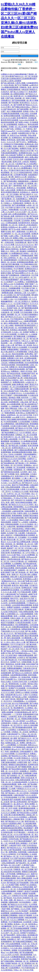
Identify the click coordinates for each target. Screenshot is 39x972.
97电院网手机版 (8, 310)
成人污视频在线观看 (14, 111)
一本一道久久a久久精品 (28, 461)
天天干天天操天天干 (18, 644)
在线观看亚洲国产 (10, 570)
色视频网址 (25, 596)
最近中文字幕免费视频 (20, 485)
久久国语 (23, 684)
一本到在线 (17, 893)
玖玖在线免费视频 (25, 950)
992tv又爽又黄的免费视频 (10, 778)
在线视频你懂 (14, 402)
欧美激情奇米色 (24, 223)
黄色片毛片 (14, 598)
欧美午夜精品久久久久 (29, 710)
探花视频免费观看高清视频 (22, 452)
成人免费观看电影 (8, 424)
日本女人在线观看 (15, 454)
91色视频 (7, 732)
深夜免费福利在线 (22, 424)
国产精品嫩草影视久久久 (10, 826)
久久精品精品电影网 (19, 782)
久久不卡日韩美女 (26, 856)
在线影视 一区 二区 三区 (27, 570)
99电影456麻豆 (30, 529)
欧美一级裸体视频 (22, 474)
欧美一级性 (10, 502)
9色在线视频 (21, 188)
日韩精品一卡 (20, 129)
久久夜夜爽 (29, 183)
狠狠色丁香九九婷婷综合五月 (12, 647)
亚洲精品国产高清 (28, 373)
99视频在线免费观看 (16, 362)
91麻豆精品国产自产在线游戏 (16, 594)
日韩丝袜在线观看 (12, 524)
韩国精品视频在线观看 (29, 719)
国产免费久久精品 (22, 122)
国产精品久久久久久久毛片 (18, 904)
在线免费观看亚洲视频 (18, 675)
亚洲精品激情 (18, 203)
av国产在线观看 (29, 343)
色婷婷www (22, 124)
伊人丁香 (4, 852)
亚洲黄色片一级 (20, 810)
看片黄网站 (16, 478)
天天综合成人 (19, 666)
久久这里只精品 (11, 655)
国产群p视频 (32, 784)
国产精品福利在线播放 (28, 931)
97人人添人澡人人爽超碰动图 (21, 286)
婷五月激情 (18, 310)
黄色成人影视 (14, 671)
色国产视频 (6, 909)
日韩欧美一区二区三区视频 (23, 869)
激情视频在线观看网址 (24, 526)
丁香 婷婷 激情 (25, 236)
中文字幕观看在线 (15, 922)
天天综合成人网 (11, 767)
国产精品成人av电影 (19, 697)
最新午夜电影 (6, 697)
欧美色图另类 (22, 118)
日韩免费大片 (6, 100)
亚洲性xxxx (19, 692)
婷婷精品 (33, 463)
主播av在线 (25, 443)
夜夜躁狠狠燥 (17, 515)
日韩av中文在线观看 (13, 443)
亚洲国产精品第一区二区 (14, 963)
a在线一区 (34, 365)
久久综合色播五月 (22, 754)
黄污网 (11, 177)
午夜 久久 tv (26, 341)
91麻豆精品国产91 (14, 734)
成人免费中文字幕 (27, 620)
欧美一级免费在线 (12, 751)
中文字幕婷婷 (19, 269)
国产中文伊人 (21, 142)
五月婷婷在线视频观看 (17, 603)
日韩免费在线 (15, 629)
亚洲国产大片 (15, 662)
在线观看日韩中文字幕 (26, 133)
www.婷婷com (31, 721)
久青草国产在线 (28, 865)
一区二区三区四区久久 (22, 301)
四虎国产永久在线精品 (28, 885)
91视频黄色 (26, 376)
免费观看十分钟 (13, 358)
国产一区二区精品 (28, 926)
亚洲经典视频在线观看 (27, 808)
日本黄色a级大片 (27, 583)
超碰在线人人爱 (20, 293)
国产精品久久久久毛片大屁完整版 (13, 459)
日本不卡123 (8, 841)
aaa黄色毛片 (33, 85)
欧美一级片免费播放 (30, 861)
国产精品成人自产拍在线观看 (18, 882)
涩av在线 (19, 306)
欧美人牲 (8, 238)
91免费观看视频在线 (18, 957)
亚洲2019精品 (21, 935)
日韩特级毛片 (25, 349)
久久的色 (4, 603)
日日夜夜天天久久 (15, 393)
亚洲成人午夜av (29, 111)
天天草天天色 (10, 201)
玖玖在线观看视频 (31, 362)
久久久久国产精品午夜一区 (24, 834)
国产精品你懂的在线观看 (18, 769)
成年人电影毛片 (7, 535)
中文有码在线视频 (10, 421)
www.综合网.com (15, 483)
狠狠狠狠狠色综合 (8, 690)
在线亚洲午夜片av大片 (13, 695)
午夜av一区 (18, 970)
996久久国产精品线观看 (13, 850)
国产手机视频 (14, 103)
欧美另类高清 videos (22, 266)
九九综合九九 (33, 782)
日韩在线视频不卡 (26, 751)
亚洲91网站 (29, 354)
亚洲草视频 (22, 852)
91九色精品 (33, 695)
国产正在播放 (6, 636)
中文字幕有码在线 (28, 968)
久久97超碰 (28, 400)
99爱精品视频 (31, 470)
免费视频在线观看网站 (10, 509)
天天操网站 (22, 537)
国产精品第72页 (11, 660)
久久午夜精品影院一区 (23, 299)
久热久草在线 (9, 85)
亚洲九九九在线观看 (19, 347)
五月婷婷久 (27, 686)
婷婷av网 (13, 577)
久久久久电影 (26, 909)
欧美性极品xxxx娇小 (30, 579)
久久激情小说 (23, 334)
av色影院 (24, 522)
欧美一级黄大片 (13, 574)
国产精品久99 (27, 483)
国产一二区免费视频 (8, 745)
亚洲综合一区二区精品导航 (20, 677)
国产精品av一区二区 (11, 856)
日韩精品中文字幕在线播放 (14, 144)
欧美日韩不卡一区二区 (12, 437)
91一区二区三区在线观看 (21, 234)
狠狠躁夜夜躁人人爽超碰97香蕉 (13, 819)
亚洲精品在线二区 (12, 743)
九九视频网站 (17, 563)
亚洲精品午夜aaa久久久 (12, 749)
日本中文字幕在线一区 (18, 561)
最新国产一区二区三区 (15, 548)
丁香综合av (18, 786)
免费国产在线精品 (14, 607)
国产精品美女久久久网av (18, 756)
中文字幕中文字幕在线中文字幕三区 (24, 411)
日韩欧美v (23, 87)
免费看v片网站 (18, 238)
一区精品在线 (9, 242)
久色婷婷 (13, 550)
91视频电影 (28, 310)
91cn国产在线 (9, 129)
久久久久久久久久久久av (24, 245)
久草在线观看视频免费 (15, 157)
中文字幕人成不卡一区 (22, 806)
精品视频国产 (29, 828)
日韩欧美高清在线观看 (16, 369)
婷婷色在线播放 (27, 229)
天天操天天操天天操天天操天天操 (21, 170)
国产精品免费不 (10, 935)
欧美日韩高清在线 (8, 456)
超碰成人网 (30, 815)
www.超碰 (15, 417)
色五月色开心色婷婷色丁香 (23, 898)
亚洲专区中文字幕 (22, 216)
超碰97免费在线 (18, 384)
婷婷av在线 (25, 867)
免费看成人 (15, 371)
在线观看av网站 (31, 826)
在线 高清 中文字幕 (27, 598)
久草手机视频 (10, 874)
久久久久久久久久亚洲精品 (24, 218)
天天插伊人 (5, 948)
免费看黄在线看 (8, 293)
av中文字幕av (31, 553)
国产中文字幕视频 (21, 85)
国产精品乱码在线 (14, 373)
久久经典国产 (9, 282)
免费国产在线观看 (29, 893)
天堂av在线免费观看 (8, 566)
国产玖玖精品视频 (24, 295)
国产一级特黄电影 (15, 186)
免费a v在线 (22, 784)
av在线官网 (27, 786)
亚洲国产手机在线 (15, 906)
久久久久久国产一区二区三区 (26, 212)
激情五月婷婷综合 (12, 249)
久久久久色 (11, 142)
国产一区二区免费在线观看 (27, 939)
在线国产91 (16, 522)
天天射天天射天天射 (19, 681)
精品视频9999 (19, 708)
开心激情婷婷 (6, 234)
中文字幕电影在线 (19, 747)
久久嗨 (33, 376)
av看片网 (15, 461)
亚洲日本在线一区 (10, 328)
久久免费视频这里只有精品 (19, 253)
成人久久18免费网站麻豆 (23, 168)
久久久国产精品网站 (11, 148)
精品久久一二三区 (24, 900)
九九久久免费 (9, 245)
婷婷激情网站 (19, 507)
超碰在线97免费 (18, 636)
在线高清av (32, 177)
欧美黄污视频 (20, 664)
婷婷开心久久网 (21, 177)
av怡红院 (25, 162)
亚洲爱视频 (27, 773)
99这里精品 (5, 179)
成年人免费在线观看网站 (17, 214)
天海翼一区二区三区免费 (18, 127)
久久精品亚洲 (33, 498)
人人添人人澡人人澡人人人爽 (15, 642)
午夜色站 (29, 129)
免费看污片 (13, 367)
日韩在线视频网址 (30, 454)
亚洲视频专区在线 (25, 153)
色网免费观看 (14, 210)
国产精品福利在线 (30, 563)
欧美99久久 (11, 188)
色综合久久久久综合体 (12, 588)
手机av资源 (32, 135)
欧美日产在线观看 (31, 891)
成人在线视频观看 (10, 124)
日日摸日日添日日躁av (26, 260)
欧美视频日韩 (33, 935)
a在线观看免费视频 (11, 297)
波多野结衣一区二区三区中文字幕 (19, 415)
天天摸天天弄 (30, 380)
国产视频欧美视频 (25, 767)
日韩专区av (5, 677)
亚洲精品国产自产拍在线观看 (12, 400)
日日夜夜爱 (27, 922)
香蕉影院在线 (14, 684)
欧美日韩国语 (15, 867)
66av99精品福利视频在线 (13, 946)
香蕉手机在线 (30, 821)
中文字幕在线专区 (17, 319)
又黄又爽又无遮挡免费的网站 (15, 815)
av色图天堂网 (22, 762)
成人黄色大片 (19, 804)
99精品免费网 (30, 511)
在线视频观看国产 (31, 159)
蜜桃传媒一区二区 (22, 961)
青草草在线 (11, 140)
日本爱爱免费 (31, 601)
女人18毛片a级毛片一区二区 (25, 277)
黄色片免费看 (30, 804)
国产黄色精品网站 (10, 181)
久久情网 (12, 789)
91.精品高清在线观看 (25, 577)
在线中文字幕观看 (25, 915)
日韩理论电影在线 (14, 559)
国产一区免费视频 (15, 861)
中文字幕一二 (24, 439)
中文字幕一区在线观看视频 (15, 740)
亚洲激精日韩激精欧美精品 (11, 360)
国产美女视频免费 (26, 952)
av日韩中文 (21, 657)
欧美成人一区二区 (21, 924)
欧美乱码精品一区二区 (20, 338)
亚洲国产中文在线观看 (17, 688)
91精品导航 (11, 526)
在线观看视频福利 (10, 260)
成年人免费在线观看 (11, 323)
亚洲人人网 (14, 251)
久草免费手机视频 (20, 175)
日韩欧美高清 (25, 275)
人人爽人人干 (6, 896)
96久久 (22, 649)
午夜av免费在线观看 (26, 612)
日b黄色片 (30, 459)
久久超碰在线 (17, 579)
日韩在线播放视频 (20, 395)
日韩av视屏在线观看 (13, 487)
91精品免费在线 (31, 775)
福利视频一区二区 (14, 314)
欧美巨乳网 (34, 196)
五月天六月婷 (18, 159)
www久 (3, 719)
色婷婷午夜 (6, 500)
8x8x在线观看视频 (31, 238)
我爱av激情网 (7, 893)
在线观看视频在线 (30, 647)
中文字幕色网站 (23, 854)
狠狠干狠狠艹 (30, 284)
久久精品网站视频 (29, 823)
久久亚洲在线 (31, 701)
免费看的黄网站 (13, 349)
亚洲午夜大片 (19, 96)
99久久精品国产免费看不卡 (15, 155)
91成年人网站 (14, 236)
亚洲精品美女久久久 (9, 581)
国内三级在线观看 (14, 638)
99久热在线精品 (25, 902)
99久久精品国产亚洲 (11, 391)
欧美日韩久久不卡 (22, 476)
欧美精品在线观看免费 (20, 531)
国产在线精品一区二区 (15, 775)
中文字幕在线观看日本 (26, 660)
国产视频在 (15, 909)
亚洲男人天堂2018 (17, 179)
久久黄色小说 (31, 231)
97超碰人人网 (17, 723)
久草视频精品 (31, 336)
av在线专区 (13, 716)
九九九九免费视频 (28, 555)
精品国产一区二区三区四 (10, 649)
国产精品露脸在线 (8, 463)
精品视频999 (15, 441)
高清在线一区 (10, 544)
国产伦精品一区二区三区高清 (12, 465)
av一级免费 (13, 133)
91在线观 (33, 913)
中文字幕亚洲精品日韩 (28, 264)
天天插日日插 (27, 965)
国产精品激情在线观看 (15, 917)
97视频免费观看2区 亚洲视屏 (24, 535)
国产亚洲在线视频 (19, 100)
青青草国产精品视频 (28, 959)
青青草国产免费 (22, 699)
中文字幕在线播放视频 (15, 518)
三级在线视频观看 (26, 614)
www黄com (5, 867)
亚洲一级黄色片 (19, 146)
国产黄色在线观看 (23, 201)
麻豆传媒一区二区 (14, 719)
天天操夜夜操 (19, 284)
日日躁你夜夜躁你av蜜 (22, 712)
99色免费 (12, 843)
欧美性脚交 (29, 830)
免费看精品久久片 (23, 874)
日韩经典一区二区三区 (17, 601)
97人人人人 (29, 920)
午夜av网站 (24, 391)
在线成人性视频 (29, 723)
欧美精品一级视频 (10, 950)
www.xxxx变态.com (8, 955)
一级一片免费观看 (15, 343)
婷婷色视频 (32, 675)
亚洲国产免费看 (29, 332)
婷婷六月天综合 (27, 371)
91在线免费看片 (15, 968)
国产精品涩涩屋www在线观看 (26, 633)
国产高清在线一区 (22, 572)
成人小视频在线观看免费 (19, 389)
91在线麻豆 (25, 607)
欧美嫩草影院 (7, 926)
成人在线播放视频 (14, 404)
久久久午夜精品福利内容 (23, 172)
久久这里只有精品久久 (22, 758)
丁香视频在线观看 (26, 255)
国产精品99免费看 (8, 568)
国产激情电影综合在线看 (10, 472)
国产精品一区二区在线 (23, 345)
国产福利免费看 (23, 109)
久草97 (25, 695)
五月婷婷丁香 (12, 533)
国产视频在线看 (20, 336)
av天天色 (7, 411)
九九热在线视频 (24, 421)
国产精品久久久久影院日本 (22, 673)
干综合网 (17, 220)
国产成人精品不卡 (26, 194)
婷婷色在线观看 (21, 568)
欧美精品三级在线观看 (18, 330)
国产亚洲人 (14, 546)
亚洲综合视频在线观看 (12, 116)
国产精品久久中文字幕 (23, 428)
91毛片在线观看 (11, 334)
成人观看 (13, 738)
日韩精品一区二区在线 (19, 732)
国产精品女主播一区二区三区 (15, 539)
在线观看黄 (14, 255)
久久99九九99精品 (23, 131)
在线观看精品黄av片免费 (19, 913)
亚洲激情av (28, 465)
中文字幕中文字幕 (28, 288)
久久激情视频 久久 (12, 614)
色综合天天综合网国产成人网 (12, 378)
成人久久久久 (9, 633)
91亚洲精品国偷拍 (28, 116)
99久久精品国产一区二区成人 (26, 456)
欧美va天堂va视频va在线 (27, 716)
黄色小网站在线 (11, 408)
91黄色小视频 (20, 83)
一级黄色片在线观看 (18, 557)
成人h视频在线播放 (17, 94)
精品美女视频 (7, 162)
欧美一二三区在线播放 (10, 520)
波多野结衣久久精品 (11, 931)
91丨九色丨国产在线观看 (14, 183)
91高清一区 (25, 944)
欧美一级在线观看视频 (23, 955)
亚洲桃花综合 (17, 137)
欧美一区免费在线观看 (28, 358)
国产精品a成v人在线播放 (18, 446)
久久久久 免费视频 (17, 920)
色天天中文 (8, 701)
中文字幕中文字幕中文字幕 (15, 207)
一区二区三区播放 (12, 194)
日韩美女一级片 (18, 380)
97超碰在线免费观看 (9, 784)
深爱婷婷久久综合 (22, 356)
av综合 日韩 (30, 616)
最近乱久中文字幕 (27, 151)
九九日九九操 (6, 703)
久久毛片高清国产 (22, 911)
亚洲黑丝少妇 (30, 963)
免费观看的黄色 (19, 382)
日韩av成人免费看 (28, 487)
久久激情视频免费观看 (15, 830)
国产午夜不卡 (15, 341)
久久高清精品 (11, 730)
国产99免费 (18, 105)
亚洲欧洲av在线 (31, 609)
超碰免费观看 (6, 478)
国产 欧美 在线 (21, 706)
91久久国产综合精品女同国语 (21, 858)
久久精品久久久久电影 (20, 491)
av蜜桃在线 (32, 817)
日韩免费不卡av (11, 679)
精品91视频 (24, 585)
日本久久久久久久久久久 (10, 736)
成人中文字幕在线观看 (20, 703)
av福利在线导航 (18, 511)
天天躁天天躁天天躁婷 (18, 426)
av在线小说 (30, 382)
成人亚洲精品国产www (14, 321)
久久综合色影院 (29, 393)
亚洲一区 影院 (7, 159)
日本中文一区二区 (14, 494)
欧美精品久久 (25, 192)
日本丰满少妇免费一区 (26, 679)
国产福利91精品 (15, 710)
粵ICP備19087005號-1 (16, 62)
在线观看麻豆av (22, 199)
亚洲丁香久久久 (27, 437)
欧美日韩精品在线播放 (24, 502)
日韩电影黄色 (6, 723)
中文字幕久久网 (7, 786)
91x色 (22, 826)
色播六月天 (15, 583)
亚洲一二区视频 (20, 616)
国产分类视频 (9, 474)
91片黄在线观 (22, 745)
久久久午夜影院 (25, 432)
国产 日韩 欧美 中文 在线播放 (22, 500)
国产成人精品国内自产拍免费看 (24, 271)
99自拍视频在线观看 (25, 328)
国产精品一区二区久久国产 (11, 865)
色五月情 (23, 574)
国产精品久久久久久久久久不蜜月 (21, 505)
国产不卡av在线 (15, 229)
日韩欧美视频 (26, 662)
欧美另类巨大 (25, 103)
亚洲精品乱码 (26, 588)
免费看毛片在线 (26, 148)
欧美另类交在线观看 (11, 120)
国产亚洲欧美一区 (8, 199)
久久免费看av (20, 282)
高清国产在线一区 (14, 308)
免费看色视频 (17, 773)
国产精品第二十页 (22, 463)
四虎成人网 (30, 957)
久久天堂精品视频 (31, 507)
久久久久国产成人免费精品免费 (19, 542)
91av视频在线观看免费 (10, 87)
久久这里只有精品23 (21, 304)
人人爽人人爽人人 (28, 478)
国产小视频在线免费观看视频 (25, 450)
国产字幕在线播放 (31, 518)
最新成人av (16, 876)
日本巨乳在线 (14, 839)
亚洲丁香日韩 (10, 699)
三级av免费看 (6, 887)
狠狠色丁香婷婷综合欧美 (10, 166)
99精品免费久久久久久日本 (14, 880)
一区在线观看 (10, 306)
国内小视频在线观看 (24, 878)
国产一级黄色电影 (19, 231)
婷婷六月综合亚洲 (28, 778)
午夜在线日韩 (31, 533)
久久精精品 (29, 708)
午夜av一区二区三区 (29, 734)
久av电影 (4, 214)
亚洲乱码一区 (12, 537)
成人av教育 (23, 227)
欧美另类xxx (20, 413)
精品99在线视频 (18, 354)
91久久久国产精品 (14, 555)
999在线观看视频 (22, 365)
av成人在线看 (10, 190)
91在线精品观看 (24, 550)
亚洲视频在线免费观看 (25, 262)
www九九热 (8, 869)
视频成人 (33, 476)
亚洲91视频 (20, 140)
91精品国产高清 (15, 845)
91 (9, 583)
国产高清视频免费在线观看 (22, 727)
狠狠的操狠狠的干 (26, 671)
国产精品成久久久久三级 (14, 821)
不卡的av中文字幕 (20, 498)
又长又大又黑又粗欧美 (15, 609)
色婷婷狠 (23, 135)
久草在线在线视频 (10, 797)
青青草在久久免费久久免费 (27, 566)
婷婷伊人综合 (19, 640)
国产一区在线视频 (28, 876)
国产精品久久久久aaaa (13, 317)
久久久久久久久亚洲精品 (18, 817)
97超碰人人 (8, 203)
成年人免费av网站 (31, 157)
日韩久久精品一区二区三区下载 (22, 618)
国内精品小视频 (15, 397)
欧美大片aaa (14, 135)
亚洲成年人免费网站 (27, 249)
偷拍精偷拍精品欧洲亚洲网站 (12, 828)
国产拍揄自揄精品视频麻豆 (23, 941)
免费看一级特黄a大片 (28, 743)
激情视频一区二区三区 (24, 544)
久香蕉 (22, 489)
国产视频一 (30, 369)
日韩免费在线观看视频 (20, 627)
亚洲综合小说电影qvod (9, 227)
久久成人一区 (17, 332)
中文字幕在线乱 (20, 832)
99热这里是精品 (18, 529)
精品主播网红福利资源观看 (17, 419)
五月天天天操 (25, 546)
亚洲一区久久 (6, 531)
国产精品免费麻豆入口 (10, 432)
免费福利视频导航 (28, 629)
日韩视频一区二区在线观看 (15, 467)
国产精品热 (8, 898)
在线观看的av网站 (15, 823)
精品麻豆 (23, 251)
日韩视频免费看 (15, 288)
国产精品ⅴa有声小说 (11, 651)
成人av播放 (9, 325)
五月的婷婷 (25, 220)
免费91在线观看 (8, 712)
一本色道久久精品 (27, 651)
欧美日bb (15, 585)
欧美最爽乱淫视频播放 (9, 915)
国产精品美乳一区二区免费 (26, 863)
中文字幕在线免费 (24, 592)
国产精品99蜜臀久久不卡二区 (23, 273)
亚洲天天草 (17, 162)
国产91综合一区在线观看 (11, 937)
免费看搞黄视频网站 (14, 668)
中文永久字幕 (28, 970)
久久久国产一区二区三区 (10, 933)
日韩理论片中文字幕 (19, 896)
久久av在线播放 (26, 166)
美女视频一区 (6, 137)
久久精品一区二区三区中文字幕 (19, 760)
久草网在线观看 (12, 223)
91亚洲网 (21, 533)
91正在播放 (23, 297)
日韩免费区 (8, 146)
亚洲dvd (8, 380)
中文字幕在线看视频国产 (10, 279)
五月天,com (17, 926)
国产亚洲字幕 (21, 690)
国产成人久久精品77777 (19, 92)
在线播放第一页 (20, 470)
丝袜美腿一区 (20, 98)
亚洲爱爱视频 (6, 452)
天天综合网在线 (32, 688)
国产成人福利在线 (8, 83)
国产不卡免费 (6, 338)
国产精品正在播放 (26, 509)
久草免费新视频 (21, 352)
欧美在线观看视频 (22, 837)
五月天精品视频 (26, 312)
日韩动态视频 (28, 887)
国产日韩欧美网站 (8, 961)
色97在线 (10, 640)
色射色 (28, 539)
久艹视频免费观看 (8, 413)
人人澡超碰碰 (14, 406)
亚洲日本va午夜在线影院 (28, 225)
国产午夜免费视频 (19, 205)
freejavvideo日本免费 (27, 120)
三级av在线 (24, 402)
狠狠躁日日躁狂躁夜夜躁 (18, 764)
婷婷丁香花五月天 (31, 384)
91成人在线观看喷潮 (30, 850)
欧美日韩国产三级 (8, 572)
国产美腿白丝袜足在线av (21, 107)
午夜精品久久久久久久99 (25, 789)
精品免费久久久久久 (19, 791)
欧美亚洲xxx (33, 924)
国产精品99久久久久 (14, 848)
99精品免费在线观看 (25, 655)
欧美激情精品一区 (18, 553)
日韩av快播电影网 (8, 863)
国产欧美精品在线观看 (13, 686)
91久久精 (23, 210)
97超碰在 (34, 421)
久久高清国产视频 (12, 885)
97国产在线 (9, 98)
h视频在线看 (13, 902)
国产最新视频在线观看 (29, 308)
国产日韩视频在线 (12, 275)
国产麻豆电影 (31, 644)
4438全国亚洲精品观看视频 (22, 605)
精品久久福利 (24, 520)
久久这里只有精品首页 (9, 612)
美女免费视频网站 (22, 625)
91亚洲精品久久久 (24, 730)
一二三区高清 (17, 714)
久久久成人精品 (16, 948)
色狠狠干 (20, 891)
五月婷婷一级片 (26, 472)
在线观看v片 (24, 771)
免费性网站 (13, 852)
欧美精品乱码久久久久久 (26, 496)
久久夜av (4, 369)
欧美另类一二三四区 (29, 397)
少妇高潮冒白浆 (21, 242)
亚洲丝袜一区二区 (22, 196)
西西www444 (8, 284)
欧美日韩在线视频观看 (27, 367)
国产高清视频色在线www (21, 653)
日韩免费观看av (19, 701)
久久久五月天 (14, 771)
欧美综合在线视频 (8, 365)
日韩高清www (17, 887)
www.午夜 (5, 367)
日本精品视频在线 (14, 89)
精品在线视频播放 (8, 266)
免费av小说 (34, 290)
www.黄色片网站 (12, 952)
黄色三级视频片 (22, 843)
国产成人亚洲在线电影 (18, 802)
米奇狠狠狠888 (6, 941)
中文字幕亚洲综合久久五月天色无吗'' (24, 430)
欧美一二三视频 (23, 290)
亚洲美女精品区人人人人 (21, 448)
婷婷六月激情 (31, 98)
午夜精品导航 (26, 937)
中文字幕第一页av (28, 494)
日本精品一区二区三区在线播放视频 (15, 387)
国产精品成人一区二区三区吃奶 (13, 721)
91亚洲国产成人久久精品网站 (26, 164)
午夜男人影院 (22, 513)
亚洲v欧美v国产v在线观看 (11, 799)
